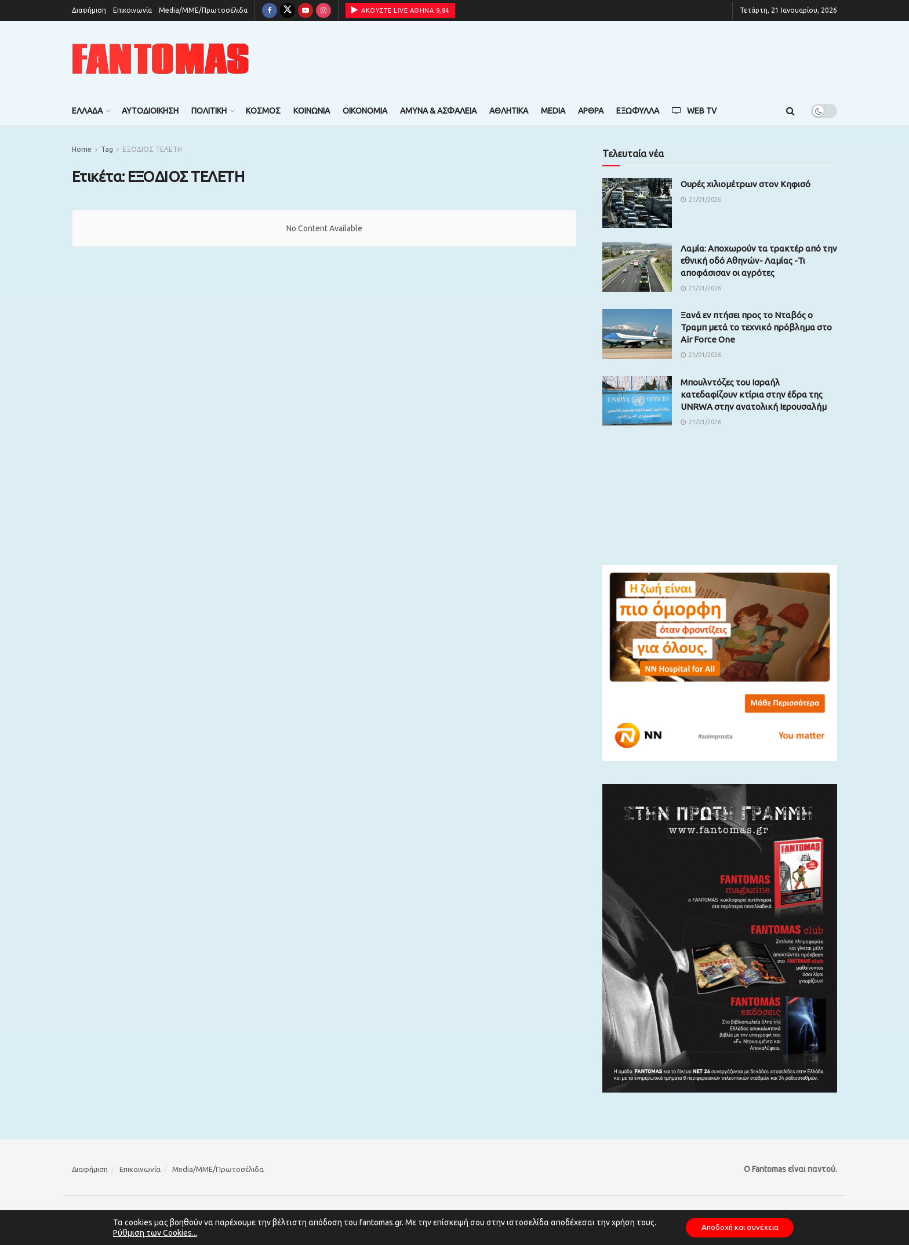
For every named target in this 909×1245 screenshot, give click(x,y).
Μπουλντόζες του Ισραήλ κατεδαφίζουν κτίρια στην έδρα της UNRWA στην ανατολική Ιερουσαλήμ (754, 394)
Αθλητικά (508, 110)
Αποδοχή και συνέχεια (739, 1227)
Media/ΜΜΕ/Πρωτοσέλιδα (203, 10)
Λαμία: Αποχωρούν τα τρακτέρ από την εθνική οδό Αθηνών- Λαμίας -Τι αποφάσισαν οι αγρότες (759, 260)
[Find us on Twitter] (287, 10)
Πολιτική (209, 110)
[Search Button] (790, 110)
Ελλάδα (87, 110)
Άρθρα (590, 110)
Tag (107, 149)
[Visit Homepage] (160, 59)
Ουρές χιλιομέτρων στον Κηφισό (745, 184)
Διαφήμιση (89, 10)
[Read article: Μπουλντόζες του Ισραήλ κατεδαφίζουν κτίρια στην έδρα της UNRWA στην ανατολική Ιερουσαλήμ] (637, 401)
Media (553, 110)
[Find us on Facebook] (269, 10)
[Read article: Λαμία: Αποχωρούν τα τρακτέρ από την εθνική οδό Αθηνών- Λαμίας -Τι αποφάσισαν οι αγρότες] (637, 267)
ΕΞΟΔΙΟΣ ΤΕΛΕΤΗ (152, 149)
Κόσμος (263, 110)
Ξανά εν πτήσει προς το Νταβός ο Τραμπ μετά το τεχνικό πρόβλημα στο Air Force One (756, 327)
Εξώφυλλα (637, 110)
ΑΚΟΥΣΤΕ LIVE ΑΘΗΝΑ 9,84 (400, 10)
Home (82, 149)
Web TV (694, 110)
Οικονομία (365, 110)
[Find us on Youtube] (305, 10)
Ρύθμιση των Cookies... (151, 1232)
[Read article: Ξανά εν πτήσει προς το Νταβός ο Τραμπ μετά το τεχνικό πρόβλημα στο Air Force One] (637, 334)
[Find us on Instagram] (323, 10)
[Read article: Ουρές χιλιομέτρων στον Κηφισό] (637, 203)
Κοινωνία (311, 110)
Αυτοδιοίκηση (150, 110)
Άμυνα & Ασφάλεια (438, 110)
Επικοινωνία (132, 10)
